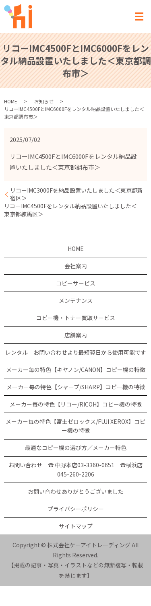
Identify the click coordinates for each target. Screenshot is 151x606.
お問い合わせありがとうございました (76, 491)
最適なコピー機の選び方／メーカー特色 (75, 448)
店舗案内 (75, 335)
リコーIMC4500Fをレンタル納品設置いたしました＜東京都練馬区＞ (70, 210)
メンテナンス (76, 300)
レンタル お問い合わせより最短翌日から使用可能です (75, 352)
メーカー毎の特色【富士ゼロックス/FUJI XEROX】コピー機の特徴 (75, 425)
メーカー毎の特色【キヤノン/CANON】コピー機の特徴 (75, 370)
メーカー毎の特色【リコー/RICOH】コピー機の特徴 (76, 404)
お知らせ (44, 101)
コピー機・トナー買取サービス (75, 318)
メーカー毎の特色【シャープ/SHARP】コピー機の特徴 (75, 387)
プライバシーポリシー (76, 509)
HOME (10, 101)
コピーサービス (75, 283)
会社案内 (75, 266)
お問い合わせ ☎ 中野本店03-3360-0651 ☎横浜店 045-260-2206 (75, 469)
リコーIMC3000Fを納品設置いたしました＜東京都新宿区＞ (76, 194)
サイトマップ (76, 526)
